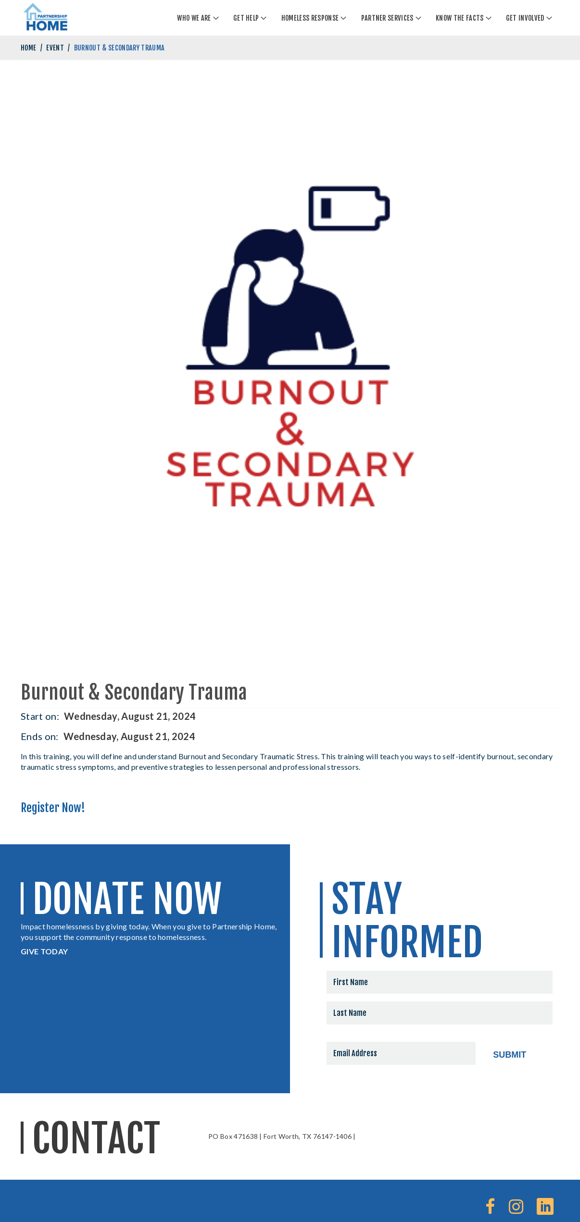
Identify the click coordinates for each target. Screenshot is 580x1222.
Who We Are (194, 18)
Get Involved (525, 18)
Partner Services (387, 18)
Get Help (246, 18)
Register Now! (53, 808)
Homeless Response (310, 18)
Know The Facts (459, 18)
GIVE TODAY (44, 951)
